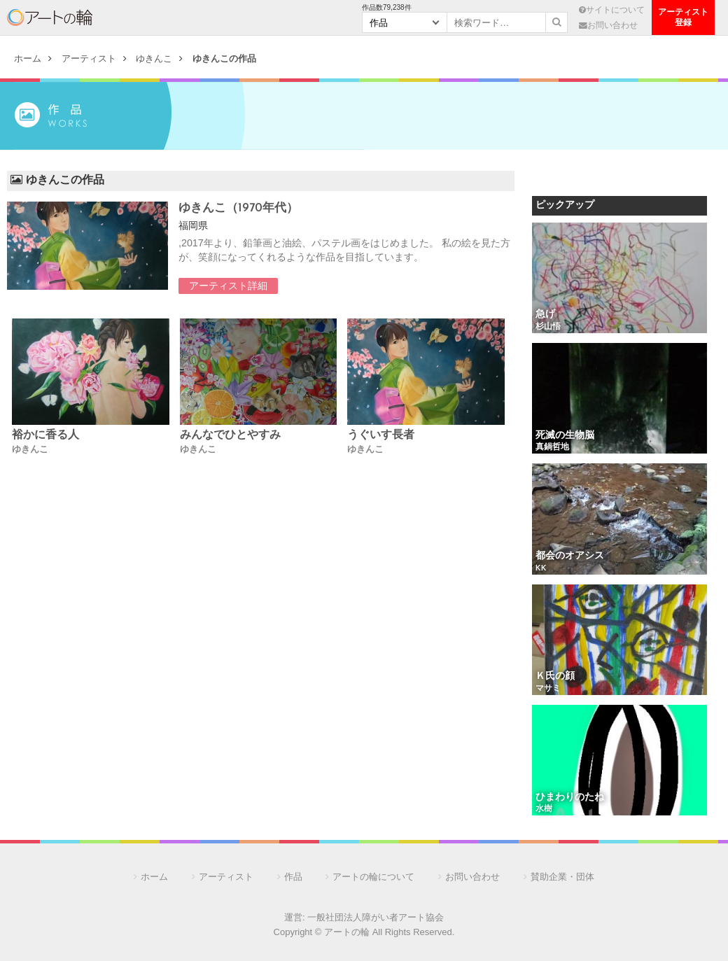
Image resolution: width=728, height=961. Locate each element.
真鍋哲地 (552, 447)
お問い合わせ (608, 24)
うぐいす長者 (380, 435)
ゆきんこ (154, 58)
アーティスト (145, 17)
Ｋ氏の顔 (555, 676)
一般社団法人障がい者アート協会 (375, 917)
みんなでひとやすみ (230, 435)
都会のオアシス (570, 556)
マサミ (548, 689)
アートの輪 (49, 17)
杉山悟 (548, 327)
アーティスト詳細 (228, 285)
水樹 (544, 809)
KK (541, 568)
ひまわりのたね (570, 797)
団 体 (313, 17)
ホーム (27, 58)
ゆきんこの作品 (224, 58)
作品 (293, 876)
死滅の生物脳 (565, 435)
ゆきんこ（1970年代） (238, 208)
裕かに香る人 (45, 435)
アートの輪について (373, 876)
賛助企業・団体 (562, 876)
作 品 (229, 17)
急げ (545, 314)
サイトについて (612, 9)
